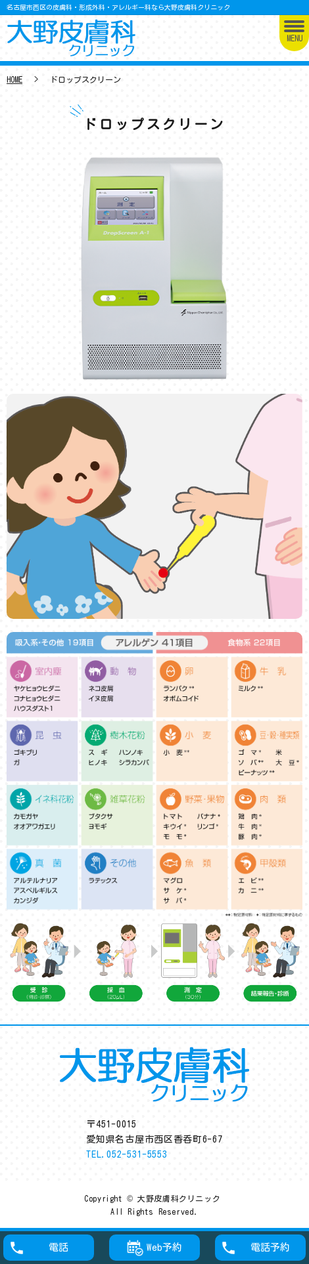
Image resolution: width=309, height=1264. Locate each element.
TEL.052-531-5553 (126, 1154)
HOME (14, 79)
